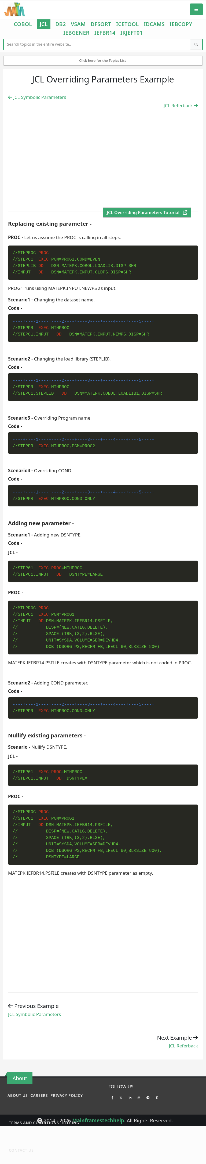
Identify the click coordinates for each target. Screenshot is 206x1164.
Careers (39, 1095)
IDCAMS (154, 24)
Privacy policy (66, 1095)
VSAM (78, 24)
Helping (70, 1122)
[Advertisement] (103, 161)
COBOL (23, 24)
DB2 (60, 24)
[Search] (196, 44)
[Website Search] (97, 44)
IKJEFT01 (131, 33)
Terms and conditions (34, 1122)
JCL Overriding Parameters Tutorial (147, 212)
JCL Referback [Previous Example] (181, 105)
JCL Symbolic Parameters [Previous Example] (37, 97)
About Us (18, 1095)
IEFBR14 (105, 33)
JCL (44, 24)
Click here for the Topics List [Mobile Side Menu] (103, 60)
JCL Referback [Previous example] (183, 1046)
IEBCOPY (181, 24)
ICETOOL (127, 24)
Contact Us (21, 1150)
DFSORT (101, 24)
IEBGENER (76, 33)
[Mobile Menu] (196, 9)
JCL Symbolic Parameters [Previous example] (34, 1014)
